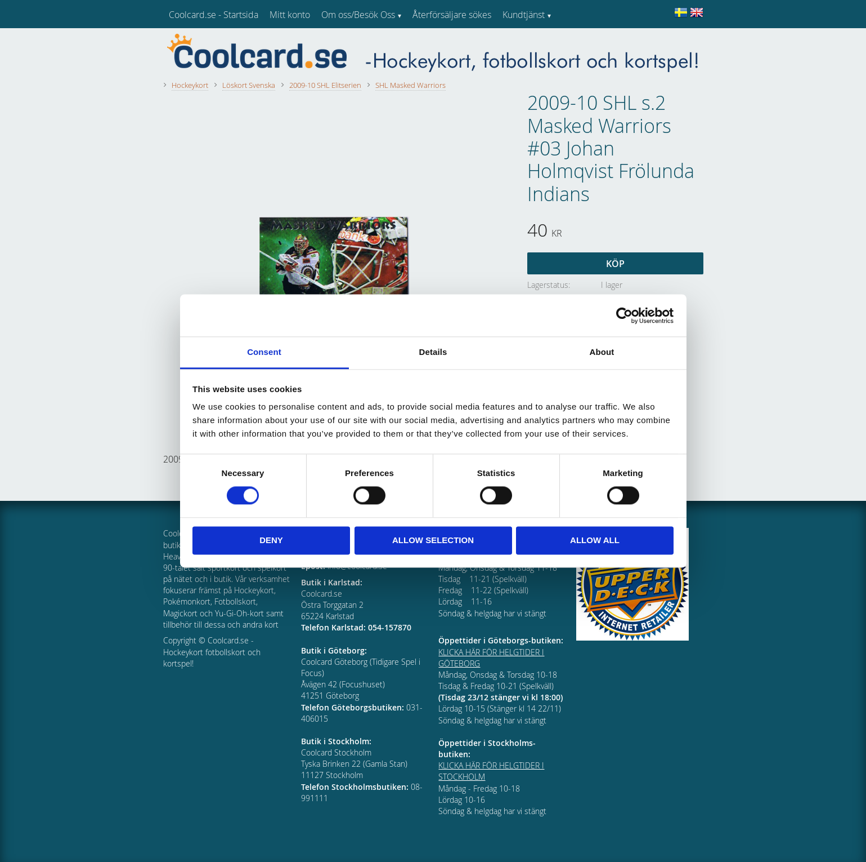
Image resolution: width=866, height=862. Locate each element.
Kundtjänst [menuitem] (523, 14)
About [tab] (602, 352)
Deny (271, 540)
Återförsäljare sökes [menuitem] (451, 14)
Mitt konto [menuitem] (290, 14)
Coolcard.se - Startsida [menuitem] (213, 14)
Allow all (595, 540)
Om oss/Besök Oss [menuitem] (358, 14)
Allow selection (433, 540)
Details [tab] (433, 352)
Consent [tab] (264, 352)
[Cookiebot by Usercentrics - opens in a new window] (624, 315)
